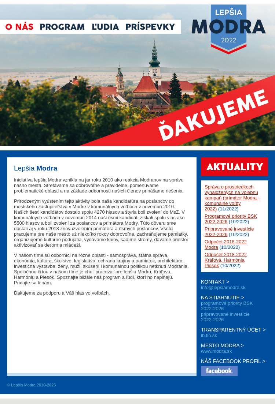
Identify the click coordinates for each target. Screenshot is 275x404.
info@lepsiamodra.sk (223, 287)
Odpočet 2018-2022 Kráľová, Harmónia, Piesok (226, 260)
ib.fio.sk (209, 335)
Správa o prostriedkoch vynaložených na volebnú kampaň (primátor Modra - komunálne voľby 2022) (232, 198)
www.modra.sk (216, 351)
